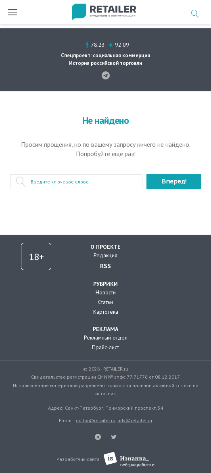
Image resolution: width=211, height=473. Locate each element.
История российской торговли (105, 63)
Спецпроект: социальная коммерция (105, 55)
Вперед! (173, 181)
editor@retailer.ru (95, 420)
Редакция (105, 255)
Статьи (105, 302)
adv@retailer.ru (134, 420)
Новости (106, 292)
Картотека (105, 311)
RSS (105, 266)
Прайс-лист (105, 347)
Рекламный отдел (105, 337)
